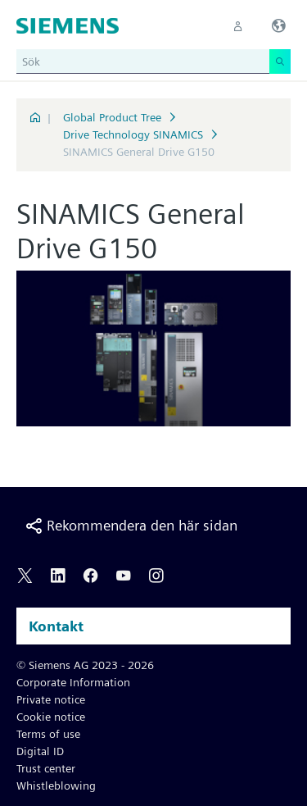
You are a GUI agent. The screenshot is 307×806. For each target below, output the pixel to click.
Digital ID (40, 751)
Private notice (50, 699)
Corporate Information (73, 682)
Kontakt (56, 626)
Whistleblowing (56, 785)
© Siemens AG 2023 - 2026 (85, 665)
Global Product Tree (112, 117)
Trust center (45, 768)
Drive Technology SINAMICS (133, 134)
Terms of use (48, 733)
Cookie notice (50, 716)
